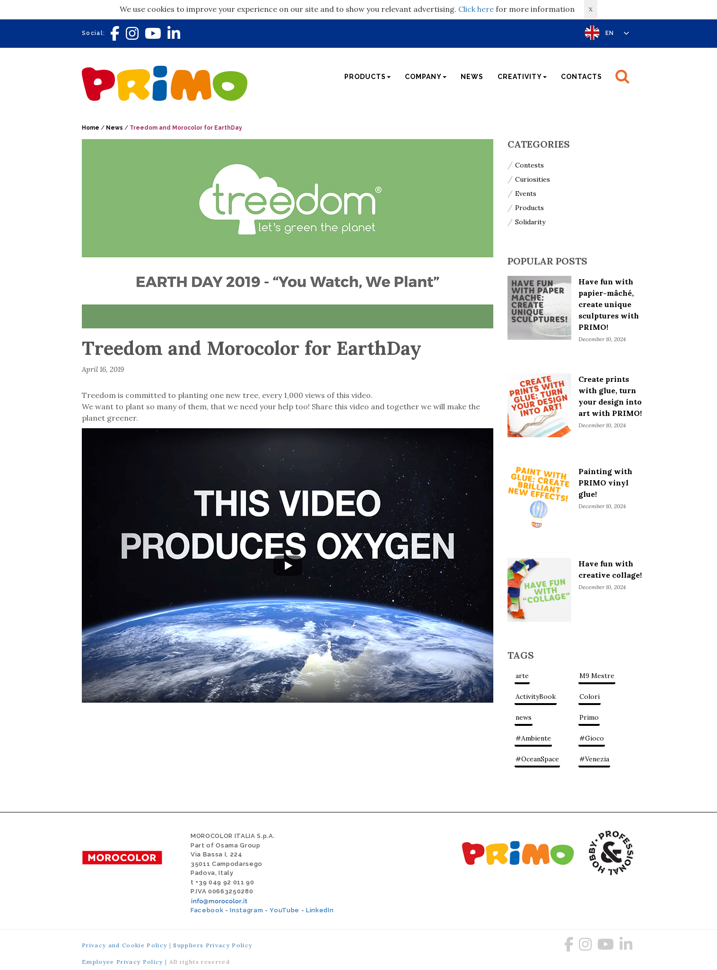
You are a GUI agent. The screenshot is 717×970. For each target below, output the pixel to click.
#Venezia (594, 759)
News (472, 76)
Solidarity (530, 222)
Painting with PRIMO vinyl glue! (605, 483)
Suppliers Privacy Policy (212, 945)
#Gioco (591, 738)
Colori (589, 696)
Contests (529, 165)
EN (617, 33)
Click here (476, 9)
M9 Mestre (596, 675)
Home (90, 127)
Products (529, 207)
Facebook (207, 910)
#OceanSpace (537, 759)
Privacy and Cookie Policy (124, 945)
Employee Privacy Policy (122, 961)
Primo (589, 717)
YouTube (284, 910)
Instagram (246, 910)
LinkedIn (319, 910)
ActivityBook (536, 696)
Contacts (581, 76)
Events (525, 193)
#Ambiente (533, 738)
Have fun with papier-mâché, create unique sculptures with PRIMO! (608, 304)
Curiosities (532, 179)
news (524, 717)
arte (522, 675)
